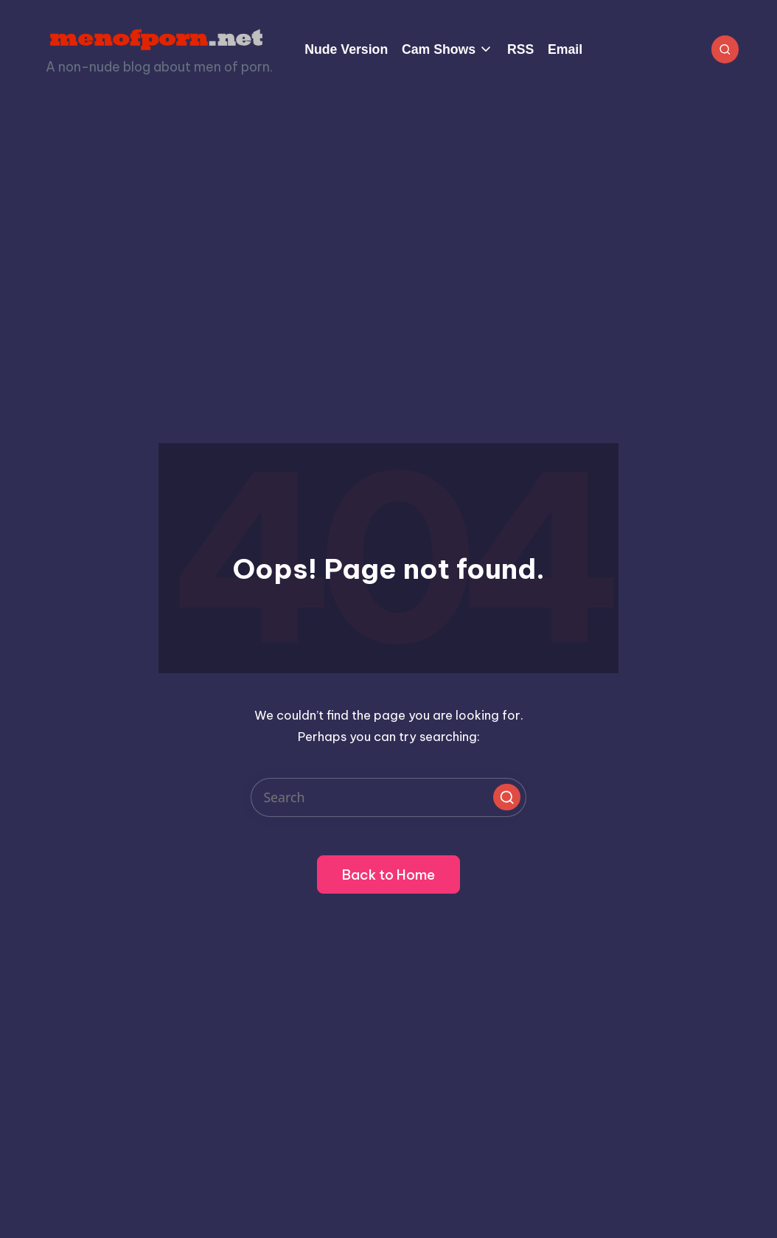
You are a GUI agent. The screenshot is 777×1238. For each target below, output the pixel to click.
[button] (506, 797)
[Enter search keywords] (388, 797)
